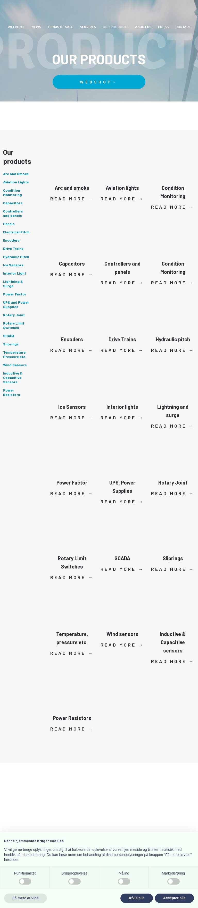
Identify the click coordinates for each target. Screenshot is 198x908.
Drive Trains (13, 248)
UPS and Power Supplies (16, 304)
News (36, 27)
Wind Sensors (15, 365)
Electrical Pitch (16, 232)
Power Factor (14, 294)
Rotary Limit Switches (13, 325)
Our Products (115, 27)
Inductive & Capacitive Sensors (12, 377)
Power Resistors (11, 392)
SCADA (8, 336)
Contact (183, 27)
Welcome (16, 27)
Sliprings (11, 344)
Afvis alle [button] (136, 898)
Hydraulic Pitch (16, 256)
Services (88, 27)
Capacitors (12, 203)
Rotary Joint (14, 315)
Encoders (11, 240)
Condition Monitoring (12, 192)
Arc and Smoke (16, 174)
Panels (9, 224)
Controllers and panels (13, 213)
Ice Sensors (13, 265)
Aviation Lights (16, 182)
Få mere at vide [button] (25, 898)
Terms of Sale (60, 27)
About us (143, 27)
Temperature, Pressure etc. (15, 354)
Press (163, 27)
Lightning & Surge (13, 283)
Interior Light (14, 273)
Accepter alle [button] (174, 898)
